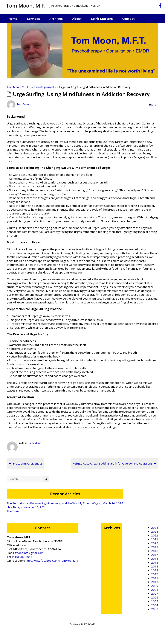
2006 (154, 597)
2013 (154, 570)
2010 (154, 582)
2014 (154, 566)
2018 (154, 551)
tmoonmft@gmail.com (29, 553)
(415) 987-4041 (22, 557)
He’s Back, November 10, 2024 (27, 507)
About (77, 19)
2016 (154, 559)
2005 (154, 601)
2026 (154, 528)
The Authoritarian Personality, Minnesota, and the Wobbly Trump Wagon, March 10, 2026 (65, 503)
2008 (154, 590)
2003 (154, 609)
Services (33, 19)
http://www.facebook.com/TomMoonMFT (52, 561)
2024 (154, 531)
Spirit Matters (102, 19)
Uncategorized (44, 87)
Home (13, 19)
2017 (154, 555)
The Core (13, 511)
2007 (154, 593)
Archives (56, 19)
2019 (154, 547)
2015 (154, 562)
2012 (154, 574)
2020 (155, 105)
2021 (154, 539)
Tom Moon (24, 104)
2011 (154, 578)
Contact (128, 19)
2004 (154, 605)
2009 (154, 586)
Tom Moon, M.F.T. (28, 5)
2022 (154, 535)
